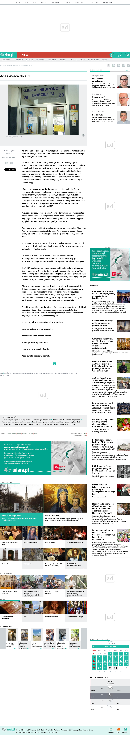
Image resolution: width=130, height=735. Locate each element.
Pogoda (110, 681)
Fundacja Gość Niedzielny (69, 730)
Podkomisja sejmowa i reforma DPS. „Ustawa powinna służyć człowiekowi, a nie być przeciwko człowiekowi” (103, 444)
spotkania (55, 2)
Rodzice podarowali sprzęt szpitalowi (38, 420)
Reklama (57, 730)
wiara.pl (8, 55)
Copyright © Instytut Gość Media (26, 732)
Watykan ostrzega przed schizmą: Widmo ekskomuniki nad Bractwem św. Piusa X (103, 423)
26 (94, 668)
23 (115, 664)
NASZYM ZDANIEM (96, 70)
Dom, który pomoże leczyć (44, 424)
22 (110, 664)
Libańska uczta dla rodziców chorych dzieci (66, 420)
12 (94, 660)
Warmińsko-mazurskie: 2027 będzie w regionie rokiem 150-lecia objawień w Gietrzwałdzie (102, 343)
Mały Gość (94, 2)
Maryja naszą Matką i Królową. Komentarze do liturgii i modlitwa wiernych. (19, 519)
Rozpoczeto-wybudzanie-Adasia (36, 335)
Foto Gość (49, 730)
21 (105, 664)
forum (18, 2)
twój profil (119, 55)
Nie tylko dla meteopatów (99, 677)
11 (126, 657)
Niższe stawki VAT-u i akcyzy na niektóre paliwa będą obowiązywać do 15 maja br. (103, 489)
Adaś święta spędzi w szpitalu (66, 422)
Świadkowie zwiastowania (98, 80)
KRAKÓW (39, 373)
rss (113, 65)
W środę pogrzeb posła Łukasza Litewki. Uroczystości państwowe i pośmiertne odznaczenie (103, 535)
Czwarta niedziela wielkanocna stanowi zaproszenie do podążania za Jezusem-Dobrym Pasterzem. (103, 119)
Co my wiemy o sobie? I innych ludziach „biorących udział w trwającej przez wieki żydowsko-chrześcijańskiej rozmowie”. (103, 102)
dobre (31, 433)
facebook (123, 65)
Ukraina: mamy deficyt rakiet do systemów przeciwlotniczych (102, 323)
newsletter (118, 65)
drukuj (11, 163)
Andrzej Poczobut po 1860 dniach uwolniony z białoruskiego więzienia (103, 380)
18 (126, 660)
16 (115, 660)
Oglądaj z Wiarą (6, 626)
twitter (128, 65)
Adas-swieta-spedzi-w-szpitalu (36, 356)
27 (99, 668)
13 (99, 660)
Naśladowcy (97, 115)
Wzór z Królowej (52, 515)
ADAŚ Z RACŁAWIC (10, 373)
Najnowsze (94, 285)
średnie (24, 433)
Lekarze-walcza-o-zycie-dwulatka (37, 329)
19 (94, 664)
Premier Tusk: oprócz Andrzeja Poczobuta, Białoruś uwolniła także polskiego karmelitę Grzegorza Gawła (103, 366)
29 (94, 653)
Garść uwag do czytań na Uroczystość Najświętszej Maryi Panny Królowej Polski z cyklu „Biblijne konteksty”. (64, 519)
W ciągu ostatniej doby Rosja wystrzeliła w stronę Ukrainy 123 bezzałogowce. (103, 330)
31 (105, 653)
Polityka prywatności (86, 730)
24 (121, 664)
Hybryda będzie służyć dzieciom (64, 424)
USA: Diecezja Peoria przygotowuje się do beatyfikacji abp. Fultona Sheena (103, 469)
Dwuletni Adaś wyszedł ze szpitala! (43, 422)
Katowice (110, 684)
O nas (18, 730)
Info (24, 55)
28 (105, 668)
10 (121, 657)
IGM (22, 730)
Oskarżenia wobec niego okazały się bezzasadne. (103, 477)
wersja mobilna (109, 2)
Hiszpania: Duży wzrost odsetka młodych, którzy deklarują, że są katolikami (103, 294)
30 (99, 653)
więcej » (19, 545)
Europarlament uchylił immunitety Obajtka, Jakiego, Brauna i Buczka (103, 405)
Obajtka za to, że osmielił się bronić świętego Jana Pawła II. (102, 412)
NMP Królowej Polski (11, 515)
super (36, 433)
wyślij (6, 163)
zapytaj (44, 2)
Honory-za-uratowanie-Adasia (35, 349)
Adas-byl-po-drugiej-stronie (35, 342)
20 (99, 664)
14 (105, 660)
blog (26, 2)
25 (126, 664)
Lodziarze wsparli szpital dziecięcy (13, 420)
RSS (118, 728)
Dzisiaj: (110, 643)
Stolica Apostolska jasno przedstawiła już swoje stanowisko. (100, 431)
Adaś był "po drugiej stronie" (24, 424)
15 (110, 660)
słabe (19, 433)
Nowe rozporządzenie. (99, 497)
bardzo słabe (11, 433)
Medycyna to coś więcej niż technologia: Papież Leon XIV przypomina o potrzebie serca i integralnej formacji (103, 508)
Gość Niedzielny (80, 2)
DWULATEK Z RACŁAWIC (26, 373)
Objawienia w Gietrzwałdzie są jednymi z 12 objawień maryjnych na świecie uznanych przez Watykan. (110, 353)
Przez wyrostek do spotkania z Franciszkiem (16, 422)
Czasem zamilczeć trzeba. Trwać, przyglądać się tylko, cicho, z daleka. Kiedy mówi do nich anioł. (104, 86)
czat (34, 2)
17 (121, 660)
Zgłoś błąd (125, 728)
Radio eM (67, 2)
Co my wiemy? (98, 97)
